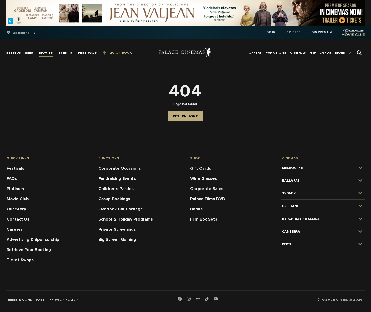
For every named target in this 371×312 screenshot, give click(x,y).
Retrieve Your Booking (29, 249)
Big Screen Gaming (117, 239)
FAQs (12, 178)
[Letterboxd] (198, 299)
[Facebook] (180, 299)
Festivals (15, 168)
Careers (15, 229)
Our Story (16, 209)
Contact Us (18, 219)
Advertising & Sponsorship (33, 239)
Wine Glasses (203, 178)
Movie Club (18, 198)
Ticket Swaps (20, 259)
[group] (26, 32)
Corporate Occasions (119, 168)
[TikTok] (207, 299)
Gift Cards (200, 168)
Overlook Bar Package (120, 209)
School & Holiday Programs (125, 219)
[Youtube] (216, 299)
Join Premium (321, 32)
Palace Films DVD (207, 198)
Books (196, 209)
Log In (270, 32)
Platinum (15, 188)
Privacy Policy (63, 300)
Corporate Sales (206, 188)
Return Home (185, 116)
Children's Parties (116, 188)
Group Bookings (114, 198)
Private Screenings (117, 229)
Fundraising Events (117, 178)
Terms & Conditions (25, 300)
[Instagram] (189, 299)
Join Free (292, 32)
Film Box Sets (203, 219)
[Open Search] (359, 53)
